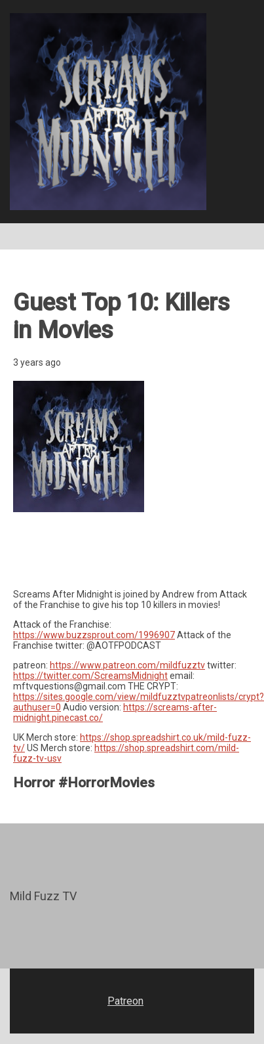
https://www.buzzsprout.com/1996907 (94, 635)
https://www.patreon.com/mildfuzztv (127, 665)
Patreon (125, 1001)
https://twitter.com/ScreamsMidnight (90, 675)
